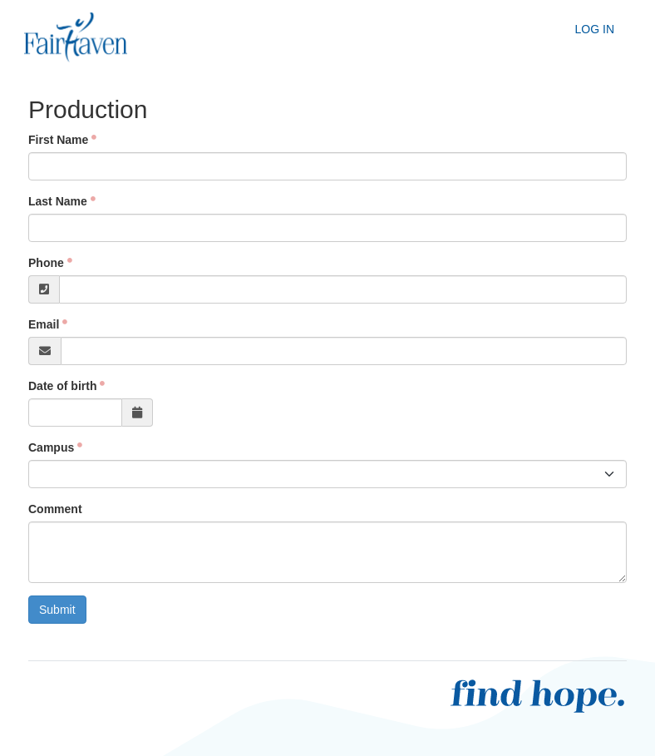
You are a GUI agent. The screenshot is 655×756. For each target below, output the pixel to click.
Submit (57, 609)
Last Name (57, 201)
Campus (51, 447)
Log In (594, 29)
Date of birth (62, 386)
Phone (46, 262)
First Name (58, 139)
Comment (55, 509)
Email (43, 324)
